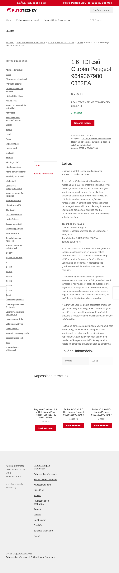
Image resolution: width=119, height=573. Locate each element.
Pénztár (37, 509)
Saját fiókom (40, 520)
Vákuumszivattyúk (14, 324)
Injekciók (10, 153)
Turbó (8, 295)
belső (8, 75)
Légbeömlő (11, 181)
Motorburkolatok (13, 200)
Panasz (37, 495)
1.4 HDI (9, 267)
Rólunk (37, 514)
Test (8, 343)
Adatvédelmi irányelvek (45, 474)
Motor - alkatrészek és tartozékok (31, 42)
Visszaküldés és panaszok (57, 20)
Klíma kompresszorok (16, 172)
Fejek (8, 139)
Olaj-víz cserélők (13, 205)
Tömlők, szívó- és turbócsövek (61, 42)
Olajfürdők (11, 210)
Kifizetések (39, 490)
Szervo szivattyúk (14, 224)
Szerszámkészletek (14, 338)
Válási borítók (12, 329)
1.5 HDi (9, 272)
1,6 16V (9, 253)
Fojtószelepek (12, 144)
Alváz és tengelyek (14, 70)
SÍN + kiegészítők (14, 215)
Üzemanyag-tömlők (15, 300)
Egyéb (9, 129)
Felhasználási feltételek (27, 20)
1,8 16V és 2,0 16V (14, 258)
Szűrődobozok (12, 233)
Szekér (37, 536)
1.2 (7, 262)
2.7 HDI (9, 290)
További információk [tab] (43, 173)
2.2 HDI (9, 286)
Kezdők (9, 158)
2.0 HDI (9, 281)
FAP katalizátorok (14, 84)
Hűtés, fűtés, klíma (14, 96)
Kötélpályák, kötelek (15, 176)
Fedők (9, 134)
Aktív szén (10, 113)
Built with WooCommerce (43, 557)
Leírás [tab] (37, 165)
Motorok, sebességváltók (17, 333)
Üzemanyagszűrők (14, 319)
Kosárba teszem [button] (45, 428)
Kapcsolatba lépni (42, 485)
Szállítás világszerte (43, 531)
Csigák (9, 125)
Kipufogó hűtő (12, 162)
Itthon (8, 20)
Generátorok (11, 148)
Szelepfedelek (12, 219)
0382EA (82, 148)
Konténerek (11, 101)
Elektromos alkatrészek (100, 139)
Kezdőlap (10, 42)
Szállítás (10, 31)
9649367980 (92, 148)
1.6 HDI (80, 42)
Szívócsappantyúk (14, 229)
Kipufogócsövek (13, 167)
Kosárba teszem (82, 123)
